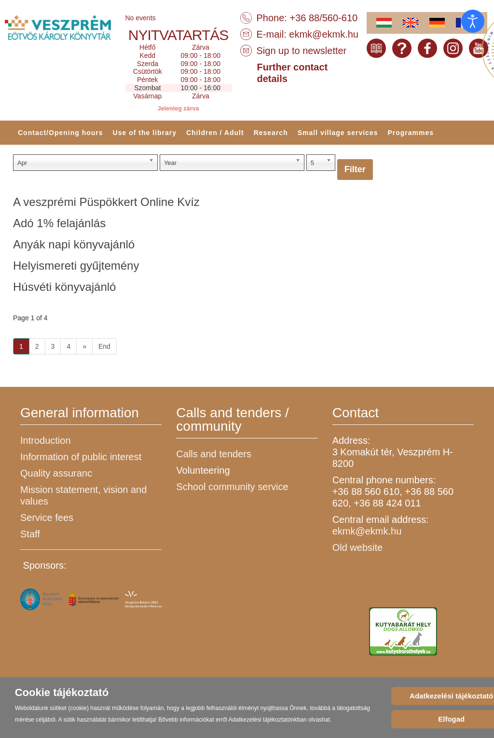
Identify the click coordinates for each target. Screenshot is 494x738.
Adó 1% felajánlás (59, 223)
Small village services (338, 133)
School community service (232, 486)
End (104, 346)
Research (271, 133)
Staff (30, 534)
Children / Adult (215, 133)
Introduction (45, 440)
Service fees (46, 517)
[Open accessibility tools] (472, 21)
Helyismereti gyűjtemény (76, 265)
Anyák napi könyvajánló (74, 244)
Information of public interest (80, 456)
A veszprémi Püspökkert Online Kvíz (106, 201)
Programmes (410, 133)
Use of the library (145, 133)
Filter (355, 169)
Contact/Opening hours (60, 133)
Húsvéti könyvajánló (64, 286)
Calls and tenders (213, 454)
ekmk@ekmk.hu (323, 34)
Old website (357, 547)
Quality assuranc (56, 473)
